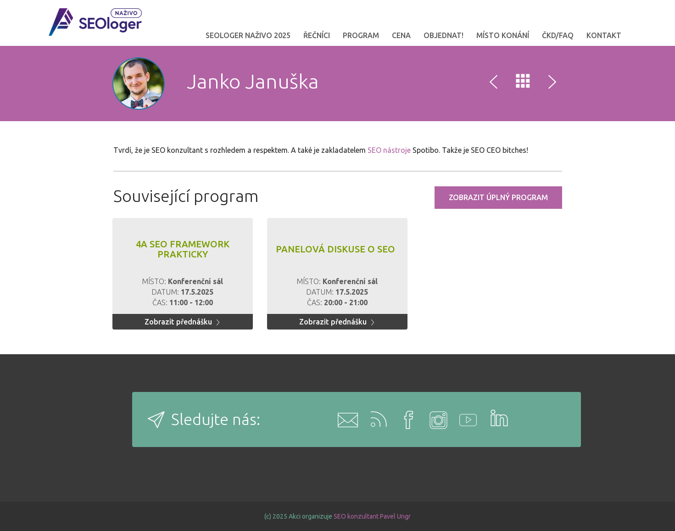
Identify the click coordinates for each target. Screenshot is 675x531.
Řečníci (316, 35)
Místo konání (502, 35)
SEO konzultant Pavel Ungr (372, 516)
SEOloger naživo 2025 (248, 35)
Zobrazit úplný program (498, 197)
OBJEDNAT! (443, 35)
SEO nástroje (389, 150)
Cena (401, 35)
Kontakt (603, 35)
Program (361, 35)
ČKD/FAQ (558, 35)
